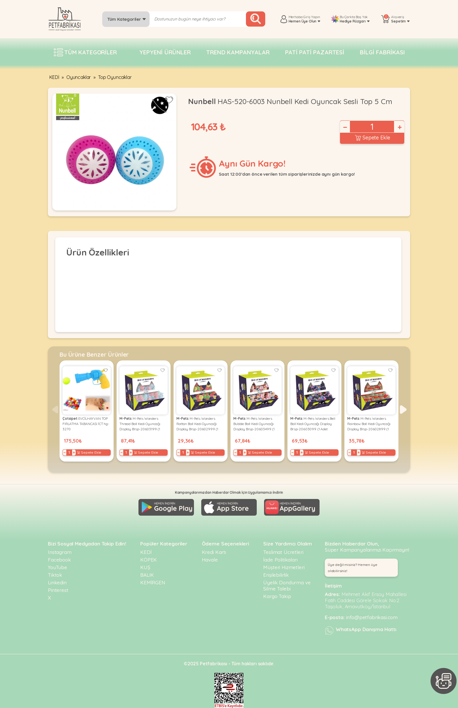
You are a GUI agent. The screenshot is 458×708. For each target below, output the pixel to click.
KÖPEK (148, 560)
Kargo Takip (277, 596)
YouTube (57, 567)
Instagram (60, 552)
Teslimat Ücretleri (283, 552)
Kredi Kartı (214, 552)
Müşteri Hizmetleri (283, 567)
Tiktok (55, 575)
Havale (210, 560)
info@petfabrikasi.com (372, 617)
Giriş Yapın (311, 17)
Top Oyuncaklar (115, 77)
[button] (403, 409)
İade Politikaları (280, 560)
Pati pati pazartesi (314, 52)
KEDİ (54, 77)
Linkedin (57, 582)
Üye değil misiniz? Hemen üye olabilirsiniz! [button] (352, 567)
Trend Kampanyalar (237, 52)
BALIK (147, 575)
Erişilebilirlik (276, 575)
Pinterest (58, 590)
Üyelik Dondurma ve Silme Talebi (286, 585)
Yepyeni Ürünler (165, 52)
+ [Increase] (399, 127)
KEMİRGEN (152, 582)
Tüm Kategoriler (126, 19)
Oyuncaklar (78, 77)
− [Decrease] (344, 127)
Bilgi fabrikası (382, 52)
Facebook (59, 560)
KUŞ (145, 567)
